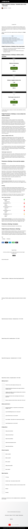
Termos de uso (21, 515)
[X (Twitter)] (6, 242)
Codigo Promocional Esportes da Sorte (11, 442)
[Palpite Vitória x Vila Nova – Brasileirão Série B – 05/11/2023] (14, 368)
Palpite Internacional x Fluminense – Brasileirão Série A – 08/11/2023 (12, 318)
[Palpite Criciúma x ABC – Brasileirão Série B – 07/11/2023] (14, 329)
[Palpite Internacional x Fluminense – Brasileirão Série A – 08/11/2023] (14, 309)
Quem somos (7, 515)
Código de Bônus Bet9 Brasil (9, 446)
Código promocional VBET (9, 465)
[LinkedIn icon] (13, 255)
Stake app (7, 488)
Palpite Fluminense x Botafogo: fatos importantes (9, 37)
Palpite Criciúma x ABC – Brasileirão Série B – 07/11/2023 (11, 338)
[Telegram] (9, 242)
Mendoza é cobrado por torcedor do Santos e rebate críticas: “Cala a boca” (15, 400)
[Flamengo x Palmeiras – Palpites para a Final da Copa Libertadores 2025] (14, 269)
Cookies (17, 515)
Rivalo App (7, 492)
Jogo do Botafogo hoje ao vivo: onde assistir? (12, 423)
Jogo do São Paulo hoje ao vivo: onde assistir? (12, 415)
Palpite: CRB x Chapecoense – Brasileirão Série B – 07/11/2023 (11, 358)
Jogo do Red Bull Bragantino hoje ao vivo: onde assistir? (13, 411)
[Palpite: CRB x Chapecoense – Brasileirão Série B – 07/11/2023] (14, 348)
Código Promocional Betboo (9, 438)
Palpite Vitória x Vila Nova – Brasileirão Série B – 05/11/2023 (11, 377)
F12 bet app (7, 477)
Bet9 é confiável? (8, 461)
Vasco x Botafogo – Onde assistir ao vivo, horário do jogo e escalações (15, 419)
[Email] (16, 242)
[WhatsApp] (13, 242)
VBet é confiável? (8, 469)
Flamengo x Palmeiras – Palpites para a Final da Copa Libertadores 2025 (13, 278)
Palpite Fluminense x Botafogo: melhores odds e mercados (11, 38)
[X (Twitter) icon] (14, 255)
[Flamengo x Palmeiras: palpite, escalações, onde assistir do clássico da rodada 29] (14, 288)
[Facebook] (3, 242)
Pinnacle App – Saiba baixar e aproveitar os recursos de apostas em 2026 (15, 484)
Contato (10, 515)
